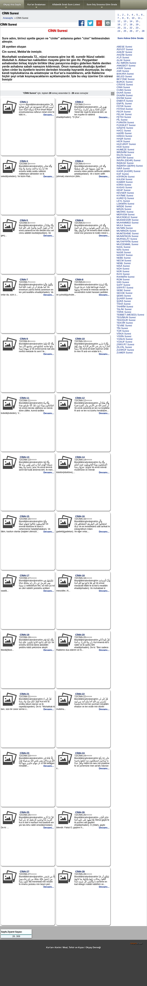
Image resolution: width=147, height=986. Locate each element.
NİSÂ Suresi (123, 266)
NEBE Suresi (124, 257)
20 (118, 27)
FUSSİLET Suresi (126, 125)
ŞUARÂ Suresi (124, 298)
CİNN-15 (24, 516)
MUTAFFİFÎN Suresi (127, 241)
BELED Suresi (124, 76)
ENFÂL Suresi (124, 103)
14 (131, 21)
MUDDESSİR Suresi (127, 220)
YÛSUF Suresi (124, 341)
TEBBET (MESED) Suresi (130, 314)
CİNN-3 (24, 161)
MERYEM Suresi (126, 214)
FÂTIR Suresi (124, 106)
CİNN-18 (80, 575)
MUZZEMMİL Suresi (127, 244)
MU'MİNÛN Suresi (126, 230)
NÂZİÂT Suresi (125, 255)
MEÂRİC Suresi (125, 211)
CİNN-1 (24, 102)
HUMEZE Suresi (125, 149)
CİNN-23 (24, 753)
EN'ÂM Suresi (124, 98)
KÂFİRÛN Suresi (126, 176)
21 (125, 27)
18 (131, 24)
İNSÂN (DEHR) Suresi (129, 160)
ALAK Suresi (123, 60)
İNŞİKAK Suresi (125, 163)
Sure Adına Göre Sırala (130, 38)
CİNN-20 (80, 634)
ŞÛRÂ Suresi (124, 301)
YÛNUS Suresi (124, 339)
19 (137, 24)
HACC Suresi (124, 130)
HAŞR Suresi (124, 138)
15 (137, 21)
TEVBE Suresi (124, 325)
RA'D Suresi (123, 274)
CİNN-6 (79, 220)
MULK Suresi (124, 225)
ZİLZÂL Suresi (124, 347)
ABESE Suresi (124, 46)
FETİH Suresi (124, 117)
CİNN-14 (80, 457)
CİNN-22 (80, 694)
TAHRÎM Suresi (125, 306)
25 (125, 31)
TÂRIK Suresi (124, 312)
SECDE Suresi (124, 293)
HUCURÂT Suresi (126, 144)
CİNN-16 (80, 516)
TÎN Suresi (122, 328)
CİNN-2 (79, 102)
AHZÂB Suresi (124, 54)
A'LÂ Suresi (123, 57)
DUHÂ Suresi (124, 92)
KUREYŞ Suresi (125, 198)
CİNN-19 (24, 634)
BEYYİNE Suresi (125, 79)
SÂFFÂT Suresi (125, 287)
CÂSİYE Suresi (125, 84)
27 (137, 31)
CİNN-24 (80, 753)
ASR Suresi (123, 71)
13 (125, 21)
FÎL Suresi (122, 119)
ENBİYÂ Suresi (125, 100)
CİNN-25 (24, 812)
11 (139, 18)
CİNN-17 (24, 575)
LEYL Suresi (123, 201)
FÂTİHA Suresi (124, 109)
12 (118, 21)
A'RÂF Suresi (124, 68)
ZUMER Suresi (125, 352)
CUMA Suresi (124, 90)
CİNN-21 (24, 694)
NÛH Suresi (123, 268)
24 (118, 31)
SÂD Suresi (123, 282)
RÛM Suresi (123, 279)
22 (131, 27)
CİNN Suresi (123, 87)
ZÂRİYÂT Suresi (125, 344)
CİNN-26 (80, 812)
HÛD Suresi (123, 146)
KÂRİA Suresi (124, 184)
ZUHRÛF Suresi (125, 350)
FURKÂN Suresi (125, 122)
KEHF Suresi (123, 190)
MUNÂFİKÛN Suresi (127, 236)
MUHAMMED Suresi (127, 222)
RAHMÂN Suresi (125, 276)
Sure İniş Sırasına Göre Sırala (102, 6)
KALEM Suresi (124, 179)
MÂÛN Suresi (124, 209)
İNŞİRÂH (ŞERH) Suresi (130, 165)
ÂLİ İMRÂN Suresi (126, 63)
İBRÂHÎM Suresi (125, 152)
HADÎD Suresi (124, 133)
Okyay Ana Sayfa (12, 4)
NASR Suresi (124, 252)
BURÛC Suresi (125, 81)
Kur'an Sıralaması (36, 6)
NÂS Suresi (123, 249)
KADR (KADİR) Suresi (128, 171)
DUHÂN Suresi (125, 95)
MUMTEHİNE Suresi (128, 233)
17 (125, 24)
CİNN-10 (80, 338)
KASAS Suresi (124, 187)
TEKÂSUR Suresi (126, 320)
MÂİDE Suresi (124, 206)
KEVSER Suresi (125, 192)
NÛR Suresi (123, 271)
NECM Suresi (124, 260)
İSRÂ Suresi (123, 168)
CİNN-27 (24, 871)
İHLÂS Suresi (124, 155)
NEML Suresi (124, 263)
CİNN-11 (24, 398)
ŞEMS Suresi (124, 295)
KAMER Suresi (125, 182)
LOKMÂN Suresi (125, 203)
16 (118, 24)
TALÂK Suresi (124, 309)
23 (137, 27)
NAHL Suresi (123, 247)
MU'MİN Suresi (125, 228)
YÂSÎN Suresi (124, 336)
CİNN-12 (80, 398)
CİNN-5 (24, 220)
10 (133, 18)
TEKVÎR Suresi (125, 322)
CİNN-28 (80, 871)
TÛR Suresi (123, 331)
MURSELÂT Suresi (127, 239)
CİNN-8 (79, 279)
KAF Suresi (123, 174)
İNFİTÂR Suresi (125, 157)
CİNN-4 (79, 161)
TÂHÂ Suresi (123, 303)
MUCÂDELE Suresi (127, 217)
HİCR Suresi (123, 141)
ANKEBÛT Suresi (126, 65)
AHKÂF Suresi (124, 52)
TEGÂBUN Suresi (126, 317)
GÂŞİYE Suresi (125, 128)
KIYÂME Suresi (125, 195)
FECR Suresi (124, 111)
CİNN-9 (24, 338)
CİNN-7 (24, 279)
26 (131, 31)
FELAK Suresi (124, 114)
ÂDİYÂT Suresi (125, 49)
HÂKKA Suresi (124, 136)
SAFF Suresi (123, 285)
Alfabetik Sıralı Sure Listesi (66, 6)
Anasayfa (8, 18)
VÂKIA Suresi (124, 333)
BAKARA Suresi (125, 73)
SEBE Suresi (123, 290)
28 (143, 31)
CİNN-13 (24, 457)
